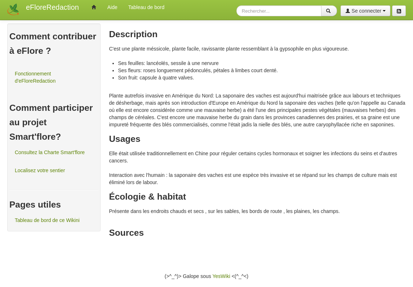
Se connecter (365, 11)
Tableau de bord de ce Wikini (47, 220)
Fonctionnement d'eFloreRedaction (35, 77)
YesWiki (221, 276)
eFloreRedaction (52, 7)
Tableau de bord (146, 7)
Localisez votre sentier (40, 170)
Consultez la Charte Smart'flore (50, 152)
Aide (112, 7)
